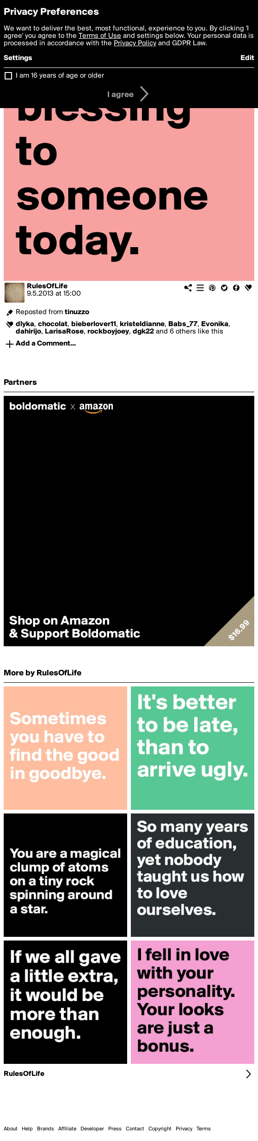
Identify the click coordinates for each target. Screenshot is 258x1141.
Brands (45, 1129)
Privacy (184, 1129)
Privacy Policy (135, 43)
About (11, 1129)
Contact (135, 1129)
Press (115, 1129)
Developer (92, 1129)
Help (27, 1129)
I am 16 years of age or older (60, 75)
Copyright (160, 1129)
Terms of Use (100, 36)
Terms (204, 1129)
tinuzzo (77, 312)
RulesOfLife (47, 286)
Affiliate (67, 1129)
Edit (247, 58)
